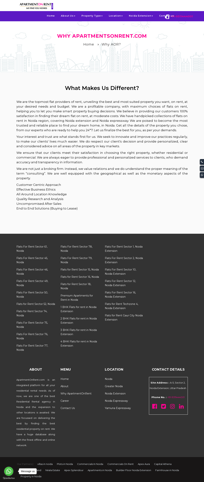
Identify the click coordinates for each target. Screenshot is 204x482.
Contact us (166, 15)
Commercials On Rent (120, 464)
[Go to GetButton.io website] (9, 478)
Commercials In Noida (90, 464)
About (64, 386)
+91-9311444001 (181, 16)
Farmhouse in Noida (167, 470)
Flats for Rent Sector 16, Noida (80, 276)
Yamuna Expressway (118, 408)
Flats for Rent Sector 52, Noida (35, 304)
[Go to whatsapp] (8, 471)
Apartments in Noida (100, 470)
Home (51, 15)
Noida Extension (141, 15)
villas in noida (45, 464)
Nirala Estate (52, 470)
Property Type (92, 15)
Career (65, 400)
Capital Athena (163, 464)
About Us (68, 15)
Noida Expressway (116, 400)
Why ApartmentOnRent (76, 393)
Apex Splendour (73, 470)
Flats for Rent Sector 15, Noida (80, 269)
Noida (108, 379)
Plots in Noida (65, 464)
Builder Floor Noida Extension (133, 470)
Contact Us (68, 408)
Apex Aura (144, 464)
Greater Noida (114, 386)
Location (116, 15)
